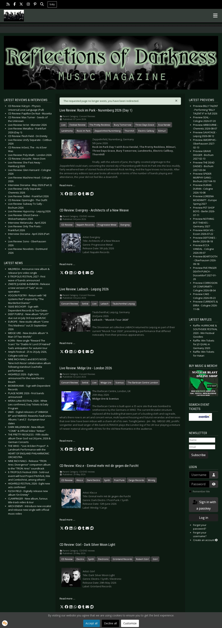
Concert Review (69, 303)
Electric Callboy (146, 130)
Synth (107, 480)
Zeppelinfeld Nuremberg (107, 130)
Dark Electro (93, 480)
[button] (62, 194)
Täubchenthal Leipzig (124, 303)
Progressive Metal (107, 224)
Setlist (85, 303)
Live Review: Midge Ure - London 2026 (86, 368)
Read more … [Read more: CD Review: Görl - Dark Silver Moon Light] (67, 598)
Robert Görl (142, 559)
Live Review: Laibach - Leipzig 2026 (84, 289)
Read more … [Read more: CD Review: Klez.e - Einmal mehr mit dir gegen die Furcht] (67, 519)
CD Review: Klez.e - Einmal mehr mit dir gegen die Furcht (99, 466)
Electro (80, 559)
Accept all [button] (92, 623)
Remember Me (201, 491)
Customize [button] (130, 623)
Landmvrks (67, 130)
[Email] (202, 447)
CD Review (66, 224)
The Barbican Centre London (143, 382)
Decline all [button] (110, 623)
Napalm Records (85, 224)
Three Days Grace (144, 124)
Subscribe (198, 455)
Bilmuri (162, 130)
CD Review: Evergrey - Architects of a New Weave (94, 210)
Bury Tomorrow (122, 124)
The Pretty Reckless (99, 124)
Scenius (119, 382)
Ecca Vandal (164, 124)
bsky (52, 4)
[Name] (202, 440)
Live (63, 124)
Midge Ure (106, 382)
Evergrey (125, 224)
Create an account (205, 540)
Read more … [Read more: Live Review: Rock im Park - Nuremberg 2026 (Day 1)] (67, 185)
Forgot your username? (199, 534)
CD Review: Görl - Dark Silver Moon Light (87, 545)
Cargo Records (136, 480)
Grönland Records (122, 559)
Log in (203, 518)
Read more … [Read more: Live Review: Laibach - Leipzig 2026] (67, 343)
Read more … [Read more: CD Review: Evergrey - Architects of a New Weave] (67, 264)
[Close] (176, 100)
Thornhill (129, 130)
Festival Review (77, 124)
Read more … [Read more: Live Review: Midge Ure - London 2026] (67, 440)
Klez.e (80, 480)
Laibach (104, 303)
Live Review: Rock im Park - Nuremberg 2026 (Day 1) (96, 110)
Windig (151, 480)
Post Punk (119, 480)
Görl (155, 559)
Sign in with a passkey (204, 505)
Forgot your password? (199, 527)
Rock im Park (83, 130)
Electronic (103, 559)
